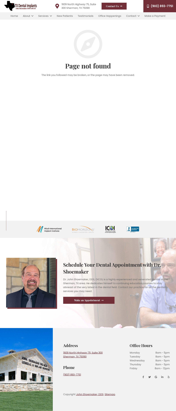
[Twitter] (150, 377)
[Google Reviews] (156, 377)
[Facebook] (144, 377)
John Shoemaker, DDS (90, 394)
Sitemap (110, 394)
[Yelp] (168, 377)
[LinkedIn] (162, 377)
